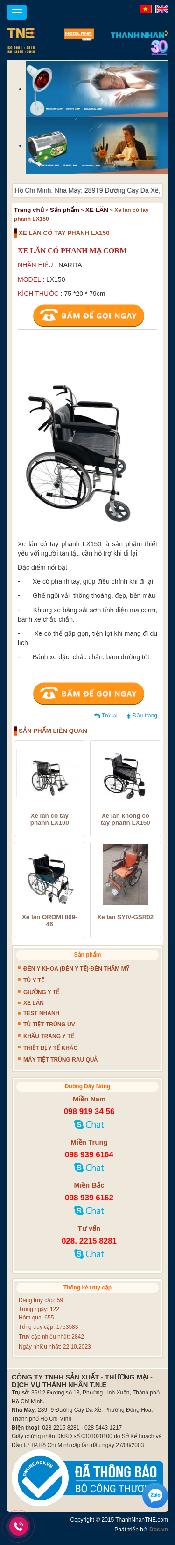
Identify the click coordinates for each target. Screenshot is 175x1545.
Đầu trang (145, 715)
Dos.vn (158, 1529)
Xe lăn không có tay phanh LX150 (125, 819)
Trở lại (110, 715)
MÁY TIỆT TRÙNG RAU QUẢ (60, 1059)
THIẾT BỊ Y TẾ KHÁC (50, 1048)
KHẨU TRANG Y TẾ (48, 1036)
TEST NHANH (41, 1013)
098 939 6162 (89, 1197)
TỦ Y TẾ (33, 980)
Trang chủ (29, 209)
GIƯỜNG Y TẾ (41, 992)
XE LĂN (96, 209)
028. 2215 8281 (89, 1240)
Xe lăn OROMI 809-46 (49, 920)
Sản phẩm (64, 209)
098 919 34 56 (89, 1111)
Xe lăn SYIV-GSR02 (125, 917)
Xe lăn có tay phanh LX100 (49, 819)
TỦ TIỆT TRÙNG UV (49, 1024)
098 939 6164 (89, 1154)
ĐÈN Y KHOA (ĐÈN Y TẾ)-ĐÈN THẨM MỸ (76, 968)
